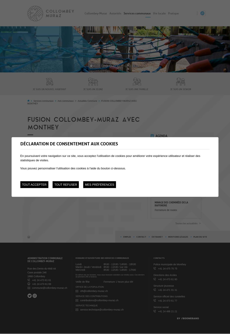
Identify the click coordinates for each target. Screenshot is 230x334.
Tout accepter (34, 184)
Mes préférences (99, 184)
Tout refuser (65, 184)
